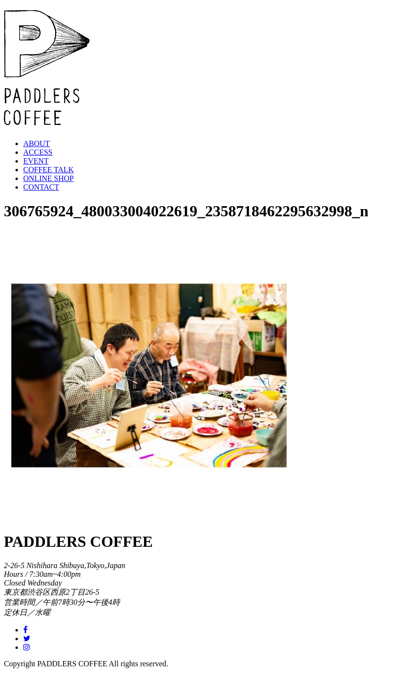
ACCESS (37, 152)
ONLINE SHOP (48, 178)
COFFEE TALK (48, 169)
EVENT (35, 161)
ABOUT (36, 143)
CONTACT (41, 187)
